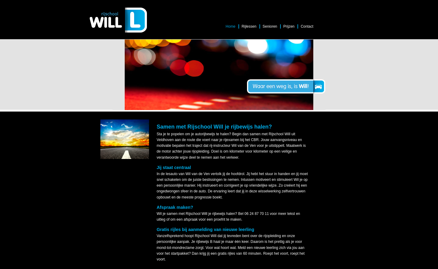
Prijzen (289, 26)
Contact (307, 26)
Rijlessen (249, 26)
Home (230, 26)
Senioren (269, 26)
